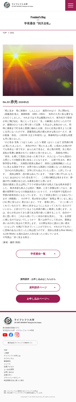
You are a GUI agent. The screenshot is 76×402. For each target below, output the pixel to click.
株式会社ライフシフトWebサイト (20, 343)
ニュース (7, 364)
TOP (5, 350)
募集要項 (7, 361)
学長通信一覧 (38, 253)
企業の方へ (8, 375)
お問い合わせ (9, 372)
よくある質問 (9, 369)
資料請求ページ (38, 287)
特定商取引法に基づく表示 (14, 380)
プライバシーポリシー (12, 378)
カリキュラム (9, 358)
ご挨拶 (6, 353)
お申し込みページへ (38, 298)
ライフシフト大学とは (12, 356)
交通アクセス (9, 367)
